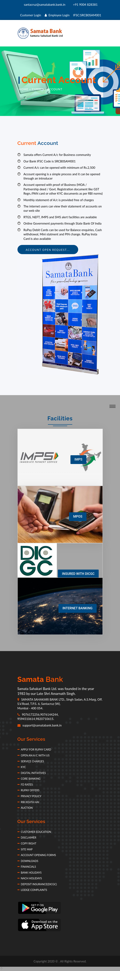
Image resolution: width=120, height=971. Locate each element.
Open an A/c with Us (33, 755)
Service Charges (30, 761)
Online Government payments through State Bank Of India (63, 223)
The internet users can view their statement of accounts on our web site (63, 208)
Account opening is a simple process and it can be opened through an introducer (62, 176)
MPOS (77, 516)
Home (23, 89)
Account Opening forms (36, 855)
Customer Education (34, 831)
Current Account (47, 89)
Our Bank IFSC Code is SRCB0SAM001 (50, 161)
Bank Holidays (29, 872)
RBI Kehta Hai (28, 802)
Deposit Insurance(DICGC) (37, 884)
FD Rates (25, 784)
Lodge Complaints (32, 890)
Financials (26, 866)
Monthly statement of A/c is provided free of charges (59, 200)
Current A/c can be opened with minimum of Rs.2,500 (59, 167)
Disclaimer (26, 837)
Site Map (25, 849)
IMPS (78, 459)
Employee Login (57, 15)
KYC (21, 767)
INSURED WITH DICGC (78, 574)
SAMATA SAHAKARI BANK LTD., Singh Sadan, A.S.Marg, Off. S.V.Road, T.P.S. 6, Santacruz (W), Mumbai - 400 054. (60, 704)
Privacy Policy (29, 796)
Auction (25, 807)
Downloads (27, 861)
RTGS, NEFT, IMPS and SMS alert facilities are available (60, 217)
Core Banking (29, 778)
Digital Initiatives (31, 773)
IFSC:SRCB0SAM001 (87, 15)
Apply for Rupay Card (34, 749)
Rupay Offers (28, 790)
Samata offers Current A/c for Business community (57, 155)
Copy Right (26, 843)
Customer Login (30, 15)
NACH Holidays (29, 878)
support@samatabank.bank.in (39, 725)
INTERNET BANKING (78, 608)
